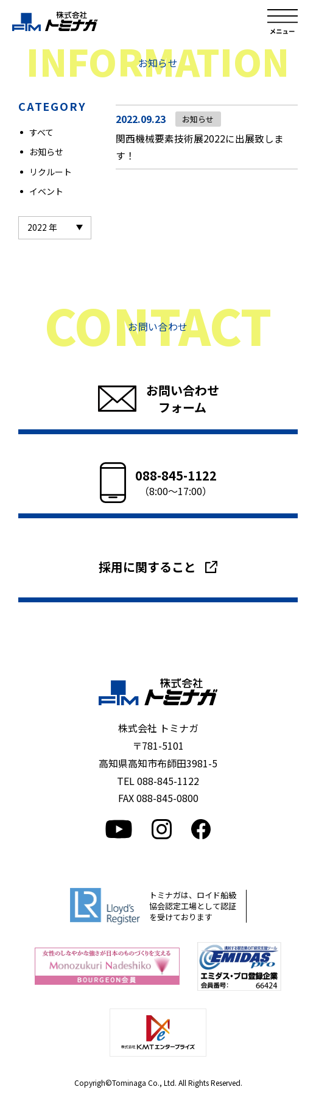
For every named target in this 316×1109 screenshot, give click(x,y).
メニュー (282, 21)
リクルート (50, 172)
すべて (41, 132)
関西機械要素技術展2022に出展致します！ (200, 148)
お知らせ (46, 152)
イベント (46, 191)
